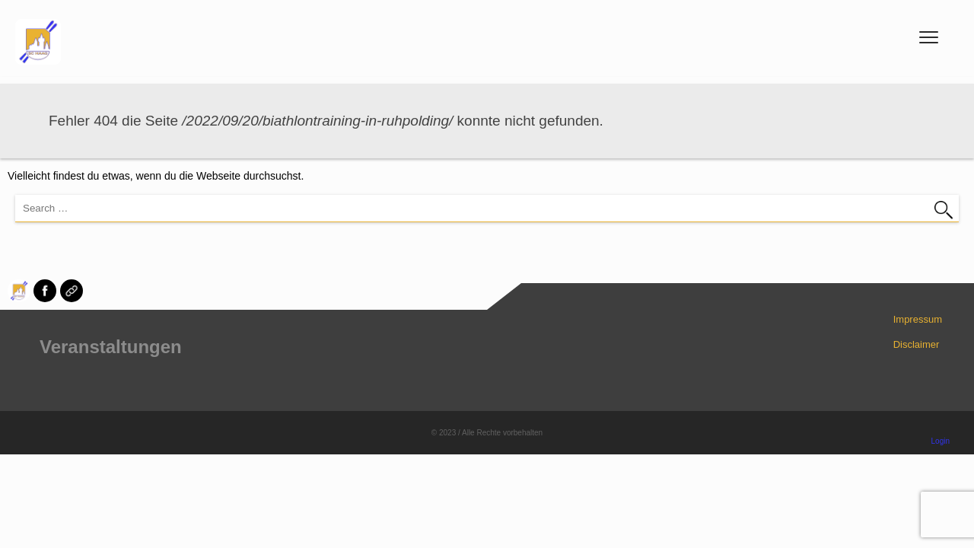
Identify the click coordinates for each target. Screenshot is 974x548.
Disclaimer (916, 344)
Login (940, 441)
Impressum (917, 319)
